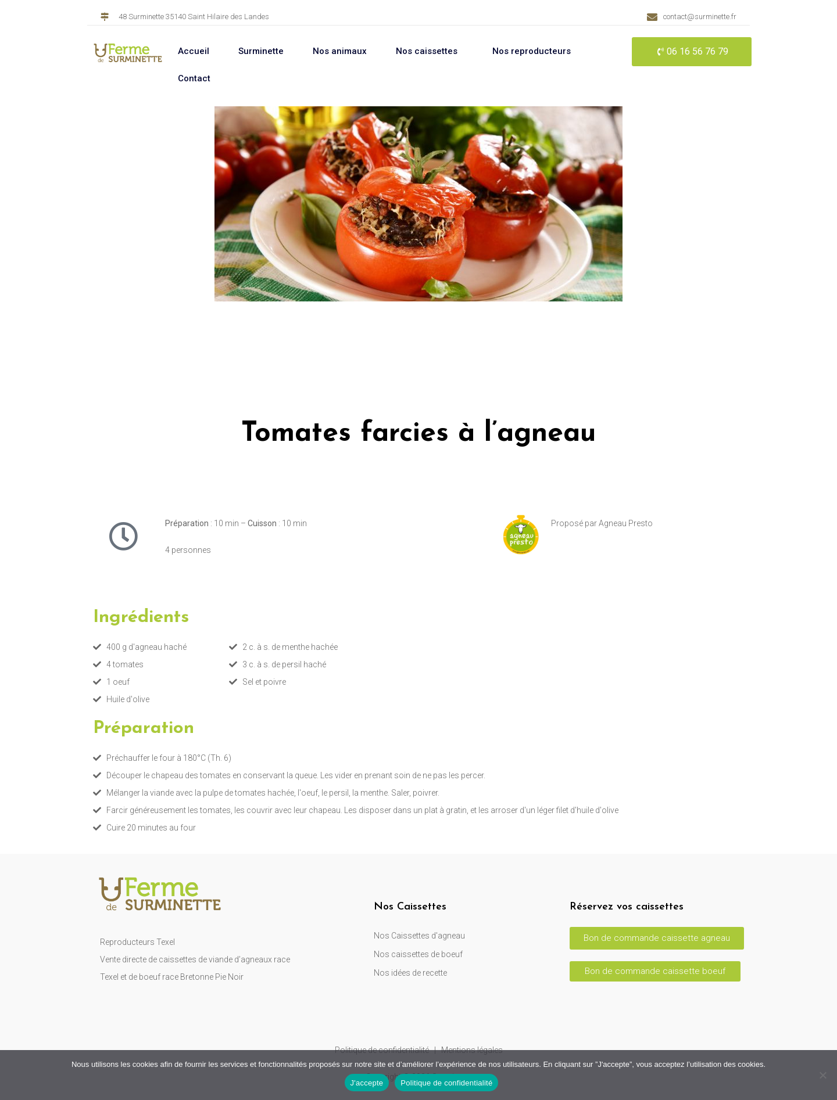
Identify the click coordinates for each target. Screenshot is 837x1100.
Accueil (193, 51)
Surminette (261, 51)
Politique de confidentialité (446, 1083)
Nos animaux (340, 51)
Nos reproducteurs (531, 51)
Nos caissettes (426, 51)
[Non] (822, 1075)
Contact (194, 78)
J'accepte (367, 1083)
